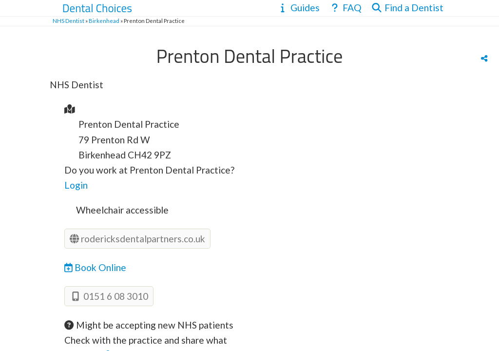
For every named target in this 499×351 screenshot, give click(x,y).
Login (76, 185)
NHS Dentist (68, 21)
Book (95, 267)
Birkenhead (104, 21)
